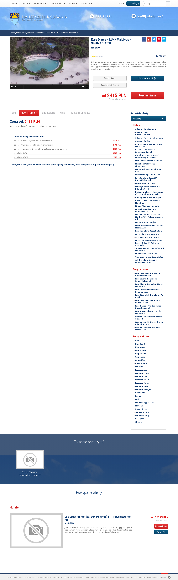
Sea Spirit (139, 418)
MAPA (62, 113)
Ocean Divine (141, 409)
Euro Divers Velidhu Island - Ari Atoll (149, 296)
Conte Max (140, 360)
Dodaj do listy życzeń (110, 85)
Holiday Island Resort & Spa (148, 197)
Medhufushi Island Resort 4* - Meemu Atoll (149, 226)
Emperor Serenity (143, 383)
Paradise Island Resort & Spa (148, 231)
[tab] (148, 118)
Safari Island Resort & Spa (147, 237)
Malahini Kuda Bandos (145, 222)
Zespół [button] (26, 3)
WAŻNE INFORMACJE (80, 113)
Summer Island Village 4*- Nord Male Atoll (149, 249)
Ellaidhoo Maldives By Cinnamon (145, 165)
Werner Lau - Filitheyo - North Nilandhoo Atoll (149, 323)
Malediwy (40, 33)
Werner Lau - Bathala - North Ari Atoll (148, 317)
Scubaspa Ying (142, 415)
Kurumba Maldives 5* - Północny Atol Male (145, 210)
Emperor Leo (141, 376)
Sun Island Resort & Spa (146, 253)
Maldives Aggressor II (145, 402)
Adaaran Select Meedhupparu (149, 138)
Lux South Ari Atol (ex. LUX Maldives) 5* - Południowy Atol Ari (149, 216)
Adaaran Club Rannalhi (145, 129)
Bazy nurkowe (28, 33)
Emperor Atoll (141, 370)
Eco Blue (139, 366)
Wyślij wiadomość (150, 16)
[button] (148, 118)
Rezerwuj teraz (147, 95)
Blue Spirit (140, 344)
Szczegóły (161, 532)
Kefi (137, 399)
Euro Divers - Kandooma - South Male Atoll (146, 280)
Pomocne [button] (86, 3)
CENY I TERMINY (29, 113)
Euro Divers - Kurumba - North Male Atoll (149, 285)
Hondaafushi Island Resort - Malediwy (148, 201)
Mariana (139, 406)
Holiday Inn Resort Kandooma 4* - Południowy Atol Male (149, 193)
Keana (138, 396)
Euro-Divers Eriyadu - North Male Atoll (148, 312)
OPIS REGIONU (48, 113)
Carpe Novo (140, 353)
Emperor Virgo (142, 386)
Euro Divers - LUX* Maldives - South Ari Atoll (63, 33)
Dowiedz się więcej (37, 577)
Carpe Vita (140, 357)
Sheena (138, 422)
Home (14, 3)
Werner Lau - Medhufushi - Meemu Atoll (147, 328)
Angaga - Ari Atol (143, 141)
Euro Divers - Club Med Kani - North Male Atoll (148, 274)
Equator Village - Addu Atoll (148, 174)
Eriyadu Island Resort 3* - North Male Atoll (146, 179)
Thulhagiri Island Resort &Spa (149, 257)
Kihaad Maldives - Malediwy (147, 206)
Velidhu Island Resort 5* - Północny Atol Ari (147, 261)
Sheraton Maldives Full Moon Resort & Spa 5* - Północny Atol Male (148, 242)
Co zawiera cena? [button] (118, 99)
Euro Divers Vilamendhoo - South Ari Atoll (147, 301)
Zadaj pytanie (110, 78)
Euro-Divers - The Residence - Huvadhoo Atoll (148, 307)
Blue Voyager (141, 347)
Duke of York (141, 363)
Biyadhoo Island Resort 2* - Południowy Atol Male (147, 156)
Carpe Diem (140, 350)
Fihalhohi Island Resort (146, 183)
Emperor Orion (142, 379)
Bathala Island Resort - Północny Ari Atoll (145, 150)
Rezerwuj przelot (147, 78)
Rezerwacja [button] (40, 3)
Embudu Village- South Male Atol (148, 170)
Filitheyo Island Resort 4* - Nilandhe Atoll (147, 187)
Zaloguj (133, 3)
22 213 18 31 (104, 16)
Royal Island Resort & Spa (147, 234)
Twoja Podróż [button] (57, 3)
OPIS (14, 113)
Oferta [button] (73, 3)
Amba (137, 340)
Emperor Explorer (143, 373)
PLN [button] (121, 3)
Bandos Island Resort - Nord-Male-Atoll (148, 145)
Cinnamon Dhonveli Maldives (148, 160)
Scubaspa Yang (142, 412)
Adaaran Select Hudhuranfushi (142, 133)
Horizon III (140, 392)
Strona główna (15, 33)
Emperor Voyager (143, 389)
